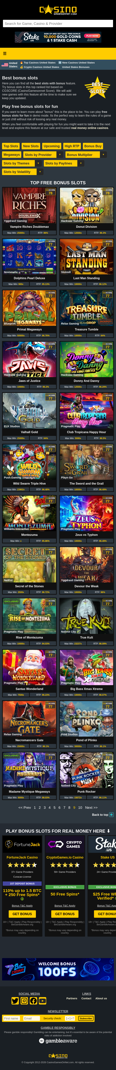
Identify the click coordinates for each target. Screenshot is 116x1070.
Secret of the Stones (29, 586)
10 (80, 807)
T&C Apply (14, 921)
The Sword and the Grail (87, 483)
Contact (86, 998)
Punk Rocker (87, 791)
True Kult (86, 637)
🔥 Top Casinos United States (38, 62)
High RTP (72, 146)
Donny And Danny (86, 380)
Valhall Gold (29, 432)
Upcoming (52, 146)
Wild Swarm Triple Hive (29, 483)
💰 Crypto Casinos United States (39, 67)
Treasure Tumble (86, 329)
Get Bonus (22, 914)
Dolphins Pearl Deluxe (29, 278)
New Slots (31, 146)
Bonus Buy (93, 146)
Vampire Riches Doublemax (29, 226)
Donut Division (86, 226)
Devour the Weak (87, 586)
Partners (71, 998)
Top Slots (11, 146)
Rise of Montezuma (29, 637)
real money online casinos (89, 128)
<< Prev (25, 807)
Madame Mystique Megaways (29, 791)
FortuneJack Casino (22, 857)
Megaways (12, 155)
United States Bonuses (76, 67)
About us (101, 998)
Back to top (100, 814)
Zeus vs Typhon (86, 534)
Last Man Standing (86, 278)
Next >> (91, 807)
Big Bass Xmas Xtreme (86, 689)
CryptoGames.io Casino (64, 857)
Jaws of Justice (29, 380)
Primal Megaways (29, 329)
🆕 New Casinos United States (76, 62)
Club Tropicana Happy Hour (86, 432)
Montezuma (29, 534)
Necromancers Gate (29, 740)
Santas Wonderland (29, 689)
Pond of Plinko (86, 740)
